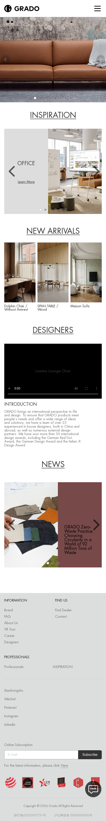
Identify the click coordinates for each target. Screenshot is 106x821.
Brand (8, 610)
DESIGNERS (53, 330)
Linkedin (9, 724)
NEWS (53, 464)
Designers (11, 642)
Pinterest (10, 707)
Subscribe (89, 754)
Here (64, 765)
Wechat (10, 699)
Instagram (11, 716)
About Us (11, 623)
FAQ (7, 616)
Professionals (14, 667)
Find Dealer (63, 610)
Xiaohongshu (13, 690)
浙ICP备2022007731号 (30, 815)
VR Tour (10, 629)
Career (9, 635)
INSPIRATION (53, 115)
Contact (61, 616)
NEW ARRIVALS (53, 231)
